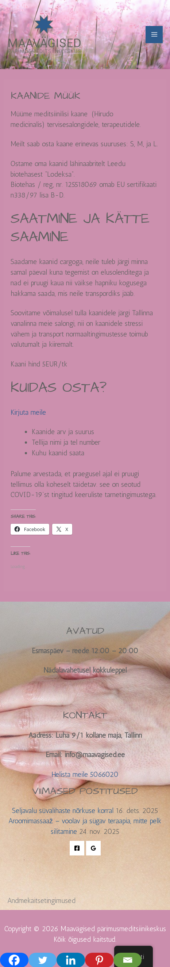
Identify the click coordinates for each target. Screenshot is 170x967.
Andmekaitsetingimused (41, 900)
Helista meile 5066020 (85, 774)
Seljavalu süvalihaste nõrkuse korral (62, 810)
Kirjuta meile (28, 412)
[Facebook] (77, 848)
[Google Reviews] (93, 848)
